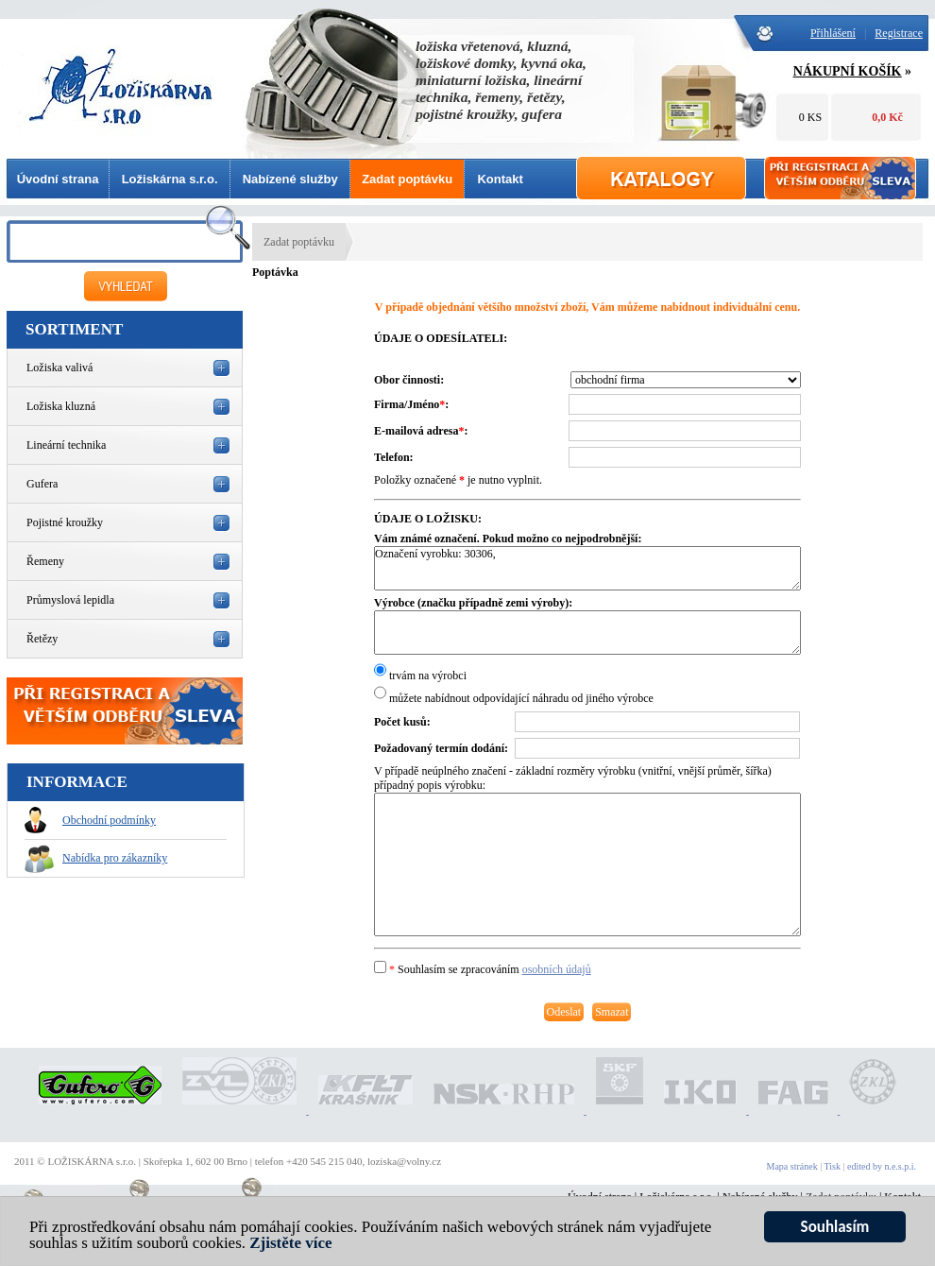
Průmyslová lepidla (70, 600)
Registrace (899, 33)
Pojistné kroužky (64, 522)
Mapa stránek (792, 1166)
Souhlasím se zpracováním (482, 969)
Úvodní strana (58, 179)
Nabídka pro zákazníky (96, 858)
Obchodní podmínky (90, 820)
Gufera (42, 483)
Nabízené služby (290, 179)
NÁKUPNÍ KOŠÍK (847, 71)
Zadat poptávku (407, 179)
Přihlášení (833, 33)
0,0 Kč (887, 117)
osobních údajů (556, 969)
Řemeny (45, 561)
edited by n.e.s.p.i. (881, 1166)
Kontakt (499, 179)
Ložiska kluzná (60, 406)
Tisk (832, 1166)
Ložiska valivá (59, 367)
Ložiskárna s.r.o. (170, 179)
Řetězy (42, 638)
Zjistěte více (290, 1244)
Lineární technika (66, 445)
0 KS (810, 117)
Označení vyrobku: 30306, (587, 568)
